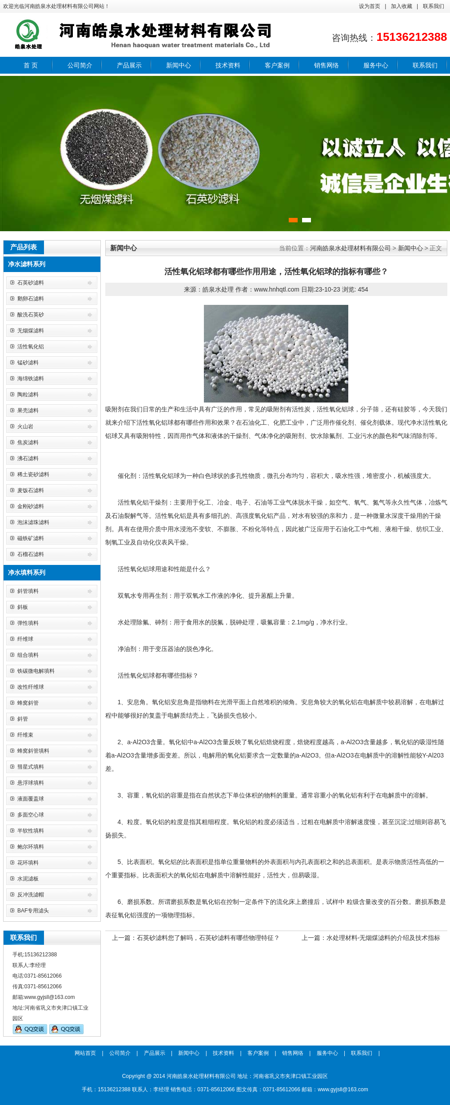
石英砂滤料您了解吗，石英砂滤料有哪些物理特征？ (208, 937)
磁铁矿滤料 (30, 538)
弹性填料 (28, 623)
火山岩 (25, 426)
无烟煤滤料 (30, 331)
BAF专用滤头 (33, 911)
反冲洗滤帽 (30, 895)
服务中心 (375, 65)
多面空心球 (30, 815)
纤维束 (25, 735)
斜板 (22, 607)
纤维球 (25, 639)
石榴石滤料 (30, 554)
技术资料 (227, 65)
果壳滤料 (28, 410)
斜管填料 (28, 591)
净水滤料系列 (26, 264)
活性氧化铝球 (335, 409)
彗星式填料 (30, 767)
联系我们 (433, 6)
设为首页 (369, 6)
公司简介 (80, 65)
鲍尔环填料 (30, 847)
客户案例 (277, 65)
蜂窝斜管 (28, 703)
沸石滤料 (28, 458)
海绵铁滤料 (30, 378)
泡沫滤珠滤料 (33, 522)
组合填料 (28, 655)
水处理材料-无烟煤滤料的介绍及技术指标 (384, 937)
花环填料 (28, 863)
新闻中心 (178, 65)
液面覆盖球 (30, 799)
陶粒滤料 (28, 394)
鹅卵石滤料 (30, 299)
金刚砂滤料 (30, 506)
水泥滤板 (28, 879)
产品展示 (129, 65)
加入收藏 (401, 6)
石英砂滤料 (30, 283)
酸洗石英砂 (30, 315)
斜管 (22, 719)
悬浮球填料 (30, 783)
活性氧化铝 (30, 346)
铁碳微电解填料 (36, 671)
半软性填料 (30, 831)
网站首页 (85, 1053)
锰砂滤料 (28, 362)
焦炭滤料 (28, 442)
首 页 (31, 65)
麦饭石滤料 (30, 490)
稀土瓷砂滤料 (33, 474)
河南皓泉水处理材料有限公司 (350, 248)
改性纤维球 (30, 687)
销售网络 (326, 65)
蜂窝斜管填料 (33, 751)
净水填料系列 (26, 572)
